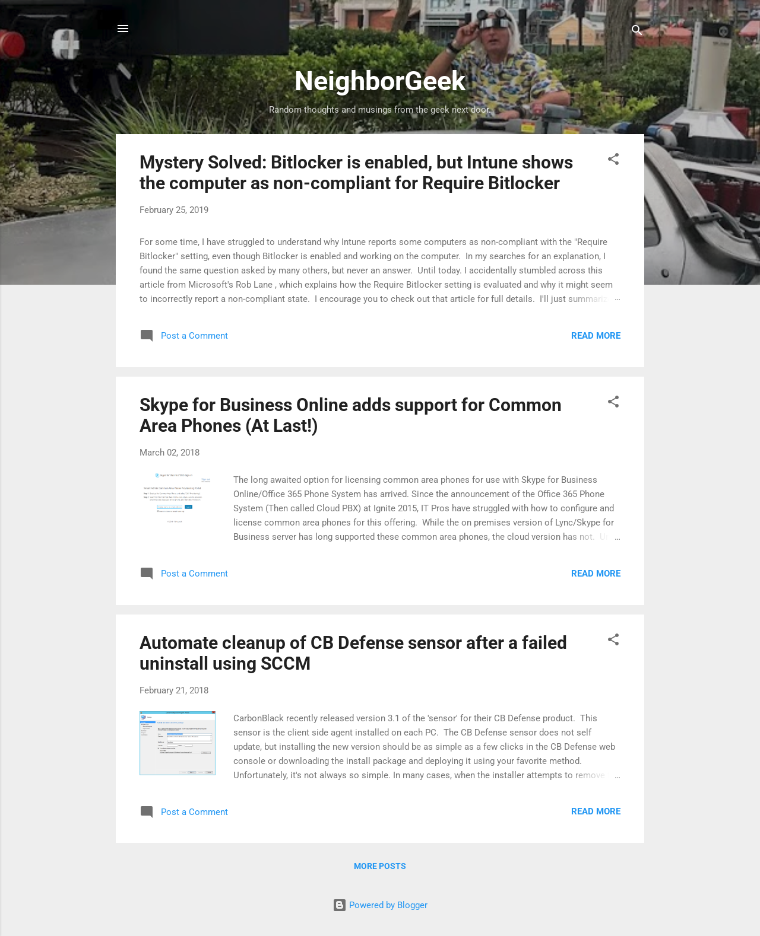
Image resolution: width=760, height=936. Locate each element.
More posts (380, 866)
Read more (595, 335)
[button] (613, 161)
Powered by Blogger (380, 905)
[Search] (637, 32)
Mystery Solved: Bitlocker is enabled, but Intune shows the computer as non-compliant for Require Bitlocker (356, 172)
